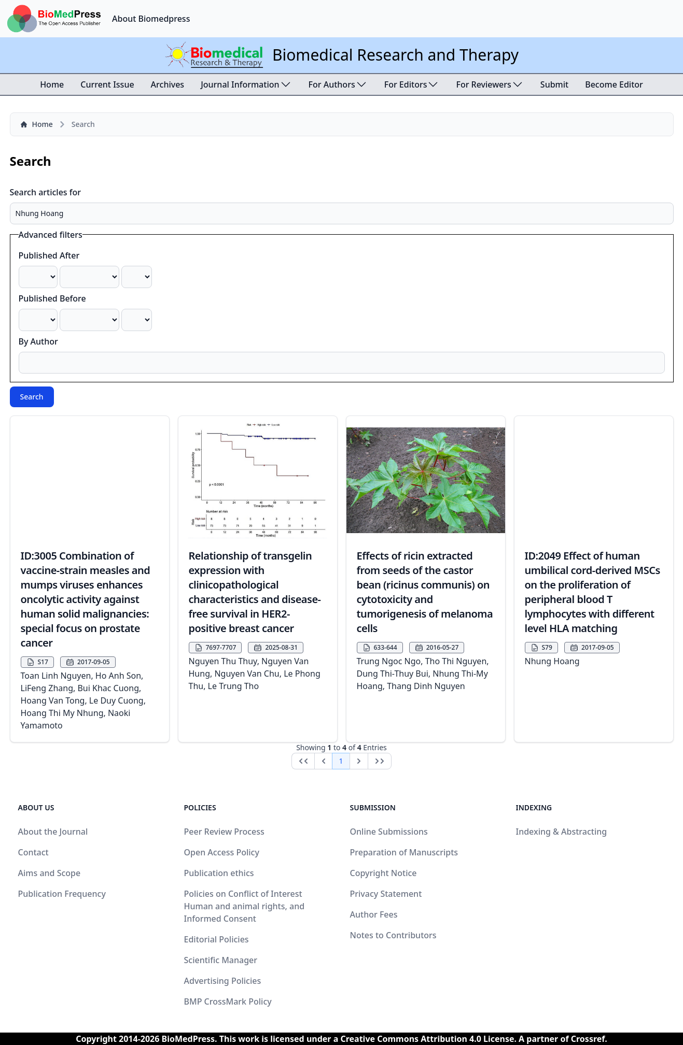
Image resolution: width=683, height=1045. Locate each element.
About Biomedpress (151, 18)
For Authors (338, 84)
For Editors (412, 84)
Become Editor (614, 84)
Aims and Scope (49, 873)
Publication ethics (219, 873)
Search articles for (45, 192)
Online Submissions (389, 831)
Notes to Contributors (393, 935)
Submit (554, 84)
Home (52, 84)
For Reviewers (489, 84)
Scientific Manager (221, 960)
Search (32, 397)
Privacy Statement (386, 893)
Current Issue (107, 84)
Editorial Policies (216, 939)
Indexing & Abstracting (561, 831)
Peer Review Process (224, 831)
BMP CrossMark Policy (228, 1001)
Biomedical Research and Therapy (395, 54)
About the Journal (53, 831)
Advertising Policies (222, 980)
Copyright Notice (383, 873)
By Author (38, 341)
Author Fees (374, 914)
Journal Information (246, 84)
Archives (168, 84)
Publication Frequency (62, 893)
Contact (33, 852)
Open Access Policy (221, 852)
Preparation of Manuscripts (404, 852)
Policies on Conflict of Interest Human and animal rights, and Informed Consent (244, 906)
